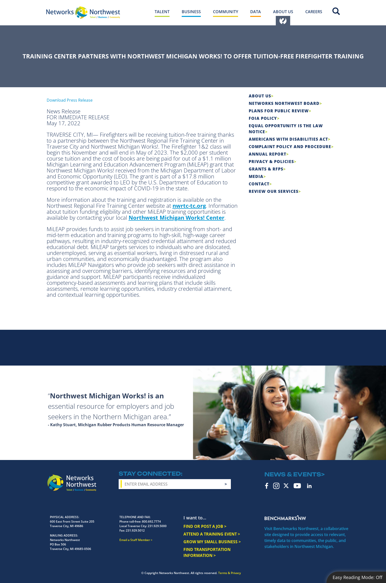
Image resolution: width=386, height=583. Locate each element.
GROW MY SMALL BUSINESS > (212, 541)
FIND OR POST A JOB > (204, 526)
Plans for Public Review (279, 111)
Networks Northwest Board (284, 103)
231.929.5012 (135, 530)
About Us (260, 96)
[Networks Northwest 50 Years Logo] (83, 12)
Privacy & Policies (271, 161)
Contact (259, 184)
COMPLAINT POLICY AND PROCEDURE (290, 146)
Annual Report (267, 154)
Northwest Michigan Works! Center (176, 217)
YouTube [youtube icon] (297, 485)
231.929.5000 (157, 526)
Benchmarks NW (285, 517)
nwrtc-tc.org (189, 205)
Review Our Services (273, 191)
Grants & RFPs (266, 169)
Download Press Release (70, 100)
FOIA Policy (263, 118)
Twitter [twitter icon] (286, 485)
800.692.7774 (151, 521)
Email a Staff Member (134, 540)
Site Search (336, 11)
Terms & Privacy (229, 573)
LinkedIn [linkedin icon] (309, 486)
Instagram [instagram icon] (276, 485)
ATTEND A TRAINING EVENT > (211, 534)
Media (256, 176)
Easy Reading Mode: (357, 577)
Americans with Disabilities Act (288, 139)
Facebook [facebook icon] (267, 486)
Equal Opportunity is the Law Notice (286, 128)
